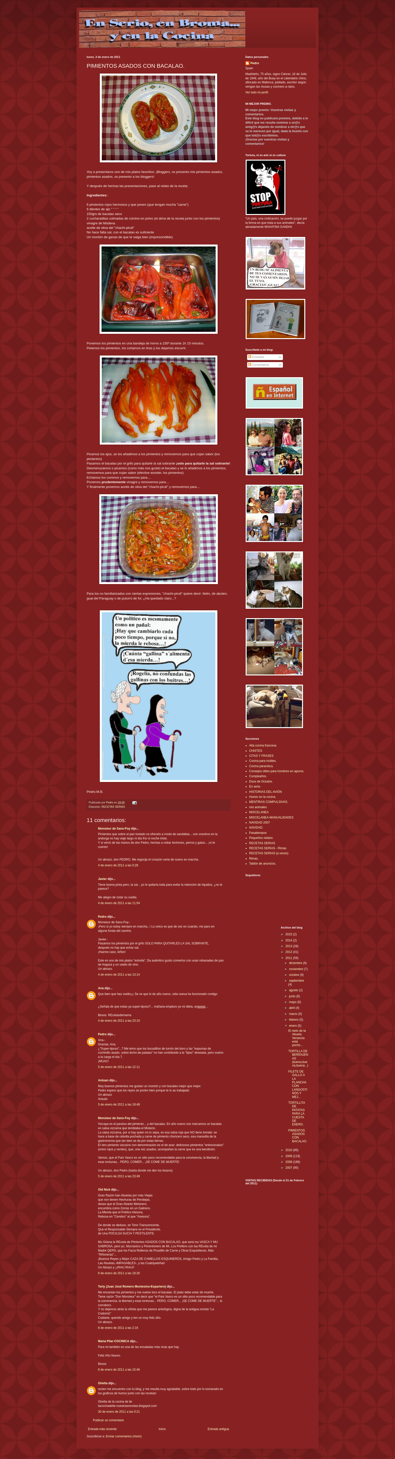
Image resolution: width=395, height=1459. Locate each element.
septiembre (296, 980)
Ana (101, 988)
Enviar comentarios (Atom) (124, 1436)
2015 (289, 934)
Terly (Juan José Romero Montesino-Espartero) (132, 1286)
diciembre (296, 963)
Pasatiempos (258, 833)
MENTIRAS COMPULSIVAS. (268, 802)
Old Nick (104, 1189)
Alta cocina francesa (262, 745)
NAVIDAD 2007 (259, 822)
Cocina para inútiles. (263, 761)
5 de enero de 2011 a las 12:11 (119, 1067)
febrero (294, 1019)
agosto (294, 990)
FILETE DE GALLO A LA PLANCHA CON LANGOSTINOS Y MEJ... (297, 1084)
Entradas (256, 357)
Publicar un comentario (108, 1420)
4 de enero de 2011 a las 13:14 (119, 974)
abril (292, 1008)
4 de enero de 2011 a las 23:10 (119, 1020)
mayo (293, 1002)
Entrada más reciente (102, 1429)
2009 (289, 1156)
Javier (102, 879)
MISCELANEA (259, 812)
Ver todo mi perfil (256, 92)
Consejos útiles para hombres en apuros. (276, 771)
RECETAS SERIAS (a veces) (268, 853)
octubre (294, 975)
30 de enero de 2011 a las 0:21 (119, 1411)
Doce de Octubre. (261, 781)
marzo (293, 1014)
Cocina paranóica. (261, 766)
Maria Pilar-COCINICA (113, 1341)
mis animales (258, 807)
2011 (289, 958)
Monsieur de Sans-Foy (114, 828)
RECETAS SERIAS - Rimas (267, 848)
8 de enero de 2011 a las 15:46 (119, 1369)
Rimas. (253, 858)
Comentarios (258, 365)
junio (292, 996)
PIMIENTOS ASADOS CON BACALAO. (297, 1136)
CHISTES (255, 751)
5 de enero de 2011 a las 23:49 (119, 1176)
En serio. (255, 786)
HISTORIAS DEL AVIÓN (265, 792)
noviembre (296, 969)
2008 (289, 1162)
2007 (289, 1167)
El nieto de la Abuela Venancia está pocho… (297, 1038)
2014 (289, 940)
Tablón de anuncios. (262, 863)
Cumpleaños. (258, 776)
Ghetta (103, 1383)
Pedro (102, 916)
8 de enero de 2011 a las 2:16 (118, 1328)
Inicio (162, 1429)
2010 (289, 1150)
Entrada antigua (218, 1429)
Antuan (103, 1080)
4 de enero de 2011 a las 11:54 (119, 903)
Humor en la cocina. (262, 797)
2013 (289, 946)
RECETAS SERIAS (113, 806)
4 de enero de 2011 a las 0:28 (118, 865)
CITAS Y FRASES (261, 756)
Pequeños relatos (261, 838)
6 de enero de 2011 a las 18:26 (119, 1273)
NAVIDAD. (256, 827)
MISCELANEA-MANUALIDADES (271, 817)
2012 (289, 952)
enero (293, 1025)
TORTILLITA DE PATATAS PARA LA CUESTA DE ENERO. (296, 1113)
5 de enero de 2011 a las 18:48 (119, 1104)
